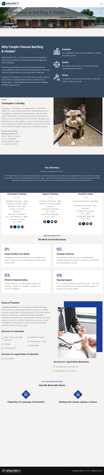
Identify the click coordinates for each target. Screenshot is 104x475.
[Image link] (11, 471)
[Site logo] (11, 3)
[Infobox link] (26, 255)
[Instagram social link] (22, 226)
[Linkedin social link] (18, 226)
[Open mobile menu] (101, 4)
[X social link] (14, 226)
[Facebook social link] (11, 226)
